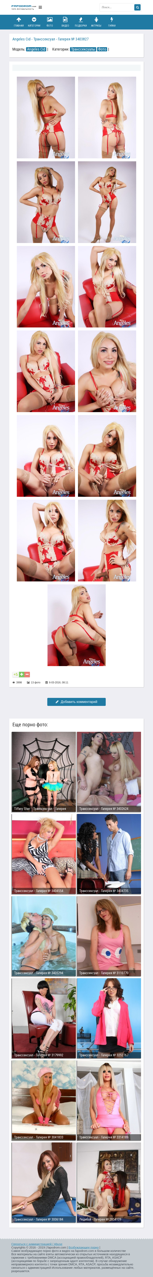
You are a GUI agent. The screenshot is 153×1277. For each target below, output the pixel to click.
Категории (34, 22)
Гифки (111, 22)
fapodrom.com (24, 7)
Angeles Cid (36, 49)
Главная (18, 22)
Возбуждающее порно (84, 1247)
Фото (49, 22)
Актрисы (96, 22)
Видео (65, 22)
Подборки (81, 22)
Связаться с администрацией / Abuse (36, 1244)
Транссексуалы (83, 49)
